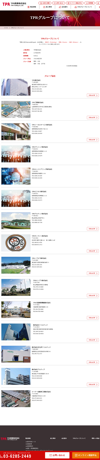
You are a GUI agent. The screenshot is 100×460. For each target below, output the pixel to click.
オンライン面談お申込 (75, 3)
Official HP (92, 95)
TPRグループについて (83, 7)
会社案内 (63, 7)
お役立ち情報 (45, 3)
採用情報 (89, 3)
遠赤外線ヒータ (28, 441)
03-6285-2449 (16, 456)
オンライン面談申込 (85, 455)
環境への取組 (95, 438)
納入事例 (47, 7)
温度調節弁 (28, 446)
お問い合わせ (58, 3)
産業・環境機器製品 (28, 448)
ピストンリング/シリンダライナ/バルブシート (28, 450)
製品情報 (32, 7)
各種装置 (28, 444)
